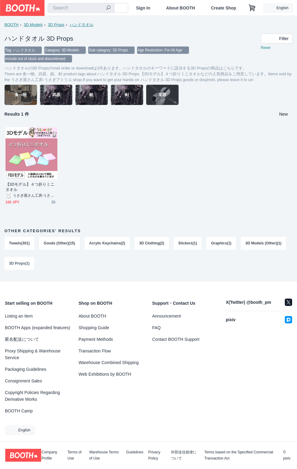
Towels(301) (19, 243)
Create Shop (223, 8)
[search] (108, 8)
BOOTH (12, 24)
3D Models (33, 24)
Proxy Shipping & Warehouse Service (32, 354)
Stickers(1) (187, 243)
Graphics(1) (221, 243)
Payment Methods (95, 339)
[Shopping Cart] (252, 8)
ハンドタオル (81, 24)
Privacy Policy (154, 455)
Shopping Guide (93, 327)
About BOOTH (180, 8)
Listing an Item (19, 316)
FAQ (156, 327)
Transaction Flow (94, 350)
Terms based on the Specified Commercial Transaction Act (238, 455)
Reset (265, 48)
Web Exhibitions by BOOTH (104, 374)
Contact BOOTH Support (176, 339)
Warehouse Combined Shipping (108, 362)
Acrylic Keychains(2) (107, 243)
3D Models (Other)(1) (263, 243)
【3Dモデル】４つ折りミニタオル (30, 187)
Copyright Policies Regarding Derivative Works (32, 396)
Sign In (143, 8)
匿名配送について (22, 339)
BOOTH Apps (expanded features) (37, 327)
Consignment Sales (23, 380)
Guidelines (134, 452)
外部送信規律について (184, 455)
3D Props (56, 24)
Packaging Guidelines (25, 369)
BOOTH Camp (19, 410)
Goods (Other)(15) (59, 243)
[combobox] (81, 8)
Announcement (166, 316)
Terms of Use (74, 455)
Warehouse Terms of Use (104, 455)
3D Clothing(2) (151, 243)
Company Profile (49, 455)
